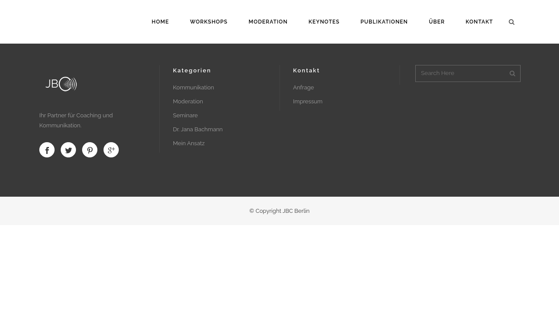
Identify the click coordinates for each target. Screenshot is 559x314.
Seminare (185, 115)
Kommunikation (193, 87)
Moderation (188, 101)
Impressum (307, 101)
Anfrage (303, 87)
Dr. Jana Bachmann (198, 129)
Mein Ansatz (189, 143)
